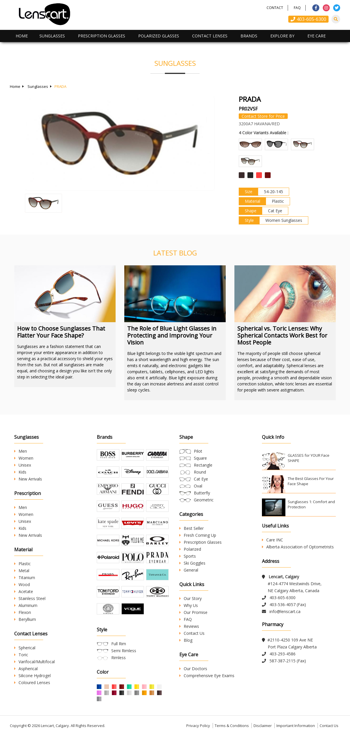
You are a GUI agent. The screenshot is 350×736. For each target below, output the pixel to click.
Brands (248, 36)
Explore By (282, 36)
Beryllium (25, 619)
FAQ (297, 7)
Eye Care (316, 36)
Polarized (190, 549)
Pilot (198, 451)
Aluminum (25, 605)
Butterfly (202, 493)
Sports (187, 556)
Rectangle (203, 465)
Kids (20, 472)
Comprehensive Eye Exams (206, 675)
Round (200, 472)
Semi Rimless (123, 650)
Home (22, 36)
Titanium (24, 577)
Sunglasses (52, 36)
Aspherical (26, 668)
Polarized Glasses (158, 36)
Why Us (188, 605)
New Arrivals (28, 479)
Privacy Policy (198, 725)
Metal (21, 570)
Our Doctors (193, 668)
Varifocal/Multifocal (34, 661)
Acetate (23, 591)
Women (23, 458)
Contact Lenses (209, 36)
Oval (198, 486)
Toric (21, 654)
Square (200, 458)
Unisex (22, 465)
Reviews (189, 626)
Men (20, 451)
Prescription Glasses (101, 36)
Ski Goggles (192, 563)
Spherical (24, 647)
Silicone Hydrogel (32, 675)
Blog (185, 640)
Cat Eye (201, 479)
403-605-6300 (308, 19)
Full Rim (118, 643)
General (188, 570)
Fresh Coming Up (197, 535)
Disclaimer (263, 725)
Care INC (272, 540)
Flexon (22, 612)
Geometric (204, 500)
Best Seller (191, 528)
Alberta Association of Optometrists (298, 547)
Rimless (118, 657)
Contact (275, 7)
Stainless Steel (29, 598)
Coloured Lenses (32, 682)
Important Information (295, 725)
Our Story (190, 598)
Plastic (22, 563)
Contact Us (192, 633)
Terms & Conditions (232, 725)
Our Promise (193, 612)
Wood (22, 584)
